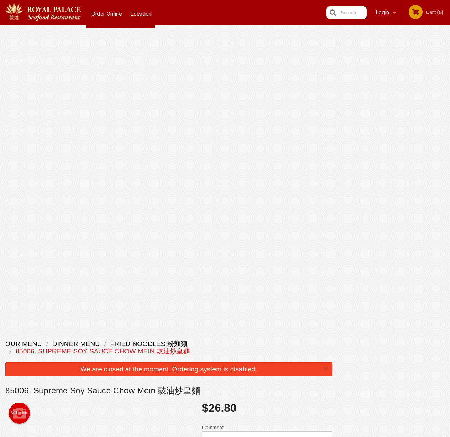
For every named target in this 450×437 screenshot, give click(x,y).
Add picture (19, 116)
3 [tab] (399, 150)
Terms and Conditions (281, 352)
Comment (267, 140)
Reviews (267, 343)
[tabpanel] (393, 101)
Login (382, 12)
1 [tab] (378, 150)
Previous (343, 101)
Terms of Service (236, 432)
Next (444, 101)
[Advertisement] (168, 294)
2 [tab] (388, 150)
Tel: (339, 360)
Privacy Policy (273, 360)
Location (142, 12)
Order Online (106, 12)
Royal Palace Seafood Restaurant (110, 334)
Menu (206, 343)
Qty (222, 168)
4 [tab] (409, 150)
